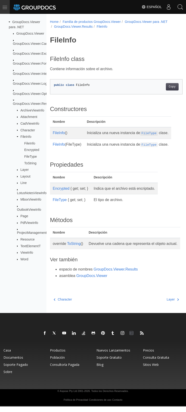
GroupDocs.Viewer (30, 33)
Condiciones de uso (100, 405)
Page (24, 216)
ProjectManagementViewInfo (38, 233)
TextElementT (30, 246)
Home (54, 22)
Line (23, 183)
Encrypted (31, 150)
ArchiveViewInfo (32, 110)
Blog (99, 370)
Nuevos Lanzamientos (113, 356)
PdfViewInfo (29, 223)
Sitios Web (151, 370)
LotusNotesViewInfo (31, 193)
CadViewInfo (29, 123)
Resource (27, 239)
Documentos (13, 363)
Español (152, 7)
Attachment (28, 117)
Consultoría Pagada (64, 370)
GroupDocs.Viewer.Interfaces (34, 73)
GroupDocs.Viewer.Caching (33, 43)
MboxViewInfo (30, 199)
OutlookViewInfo (29, 209)
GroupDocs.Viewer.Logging (33, 83)
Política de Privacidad (76, 405)
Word (24, 259)
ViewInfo (26, 252)
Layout (25, 176)
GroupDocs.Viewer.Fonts (31, 63)
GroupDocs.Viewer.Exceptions (35, 53)
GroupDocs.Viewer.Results (33, 103)
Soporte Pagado (15, 370)
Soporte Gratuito (109, 363)
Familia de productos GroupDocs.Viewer (92, 22)
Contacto (117, 405)
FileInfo (25, 136)
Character (27, 130)
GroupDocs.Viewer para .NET (146, 22)
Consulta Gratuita (156, 363)
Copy (162, 86)
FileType (30, 156)
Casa (7, 356)
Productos (57, 356)
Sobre (7, 377)
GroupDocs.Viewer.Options (33, 93)
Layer (24, 169)
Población (57, 363)
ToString (30, 163)
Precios (148, 356)
